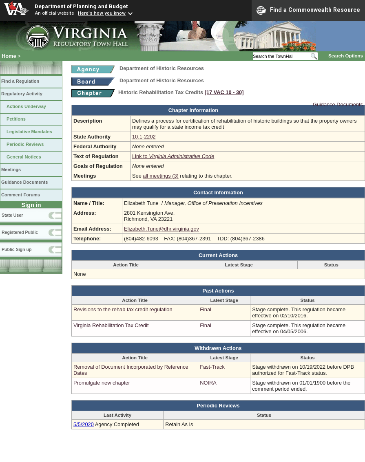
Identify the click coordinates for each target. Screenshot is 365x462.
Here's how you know (102, 13)
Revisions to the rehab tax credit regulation (123, 309)
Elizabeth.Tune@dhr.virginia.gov (161, 229)
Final (205, 309)
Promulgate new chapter (101, 383)
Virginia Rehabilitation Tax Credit (110, 325)
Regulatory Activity (21, 93)
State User (12, 215)
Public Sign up (16, 249)
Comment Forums (20, 194)
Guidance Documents (24, 182)
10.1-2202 (144, 137)
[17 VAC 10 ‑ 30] (224, 92)
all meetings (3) (160, 176)
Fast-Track (212, 367)
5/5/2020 (83, 424)
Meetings (11, 169)
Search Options (345, 55)
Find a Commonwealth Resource (308, 10)
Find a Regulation (20, 81)
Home (9, 56)
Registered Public (20, 232)
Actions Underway (26, 106)
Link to (173, 156)
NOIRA (208, 383)
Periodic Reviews (25, 144)
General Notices (24, 156)
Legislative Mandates (29, 131)
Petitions (16, 119)
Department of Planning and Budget (81, 6)
